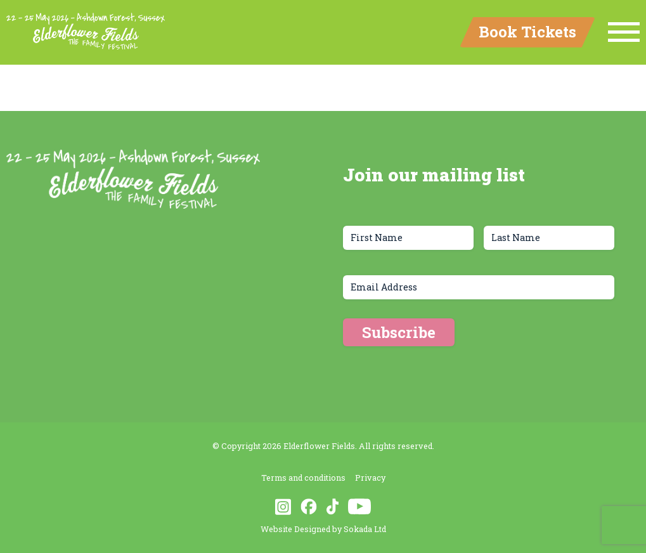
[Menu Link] (624, 32)
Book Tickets (527, 32)
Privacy (370, 477)
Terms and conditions (303, 477)
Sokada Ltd (365, 529)
